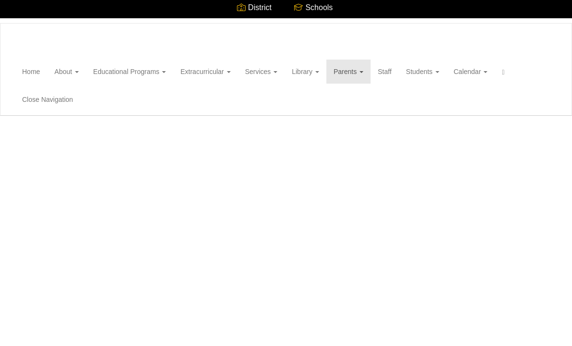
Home (31, 71)
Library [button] (305, 71)
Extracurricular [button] (205, 71)
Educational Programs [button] (129, 71)
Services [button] (261, 71)
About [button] (66, 71)
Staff (385, 71)
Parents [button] (348, 71)
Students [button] (422, 71)
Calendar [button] (471, 71)
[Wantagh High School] (15, 24)
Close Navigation (47, 99)
